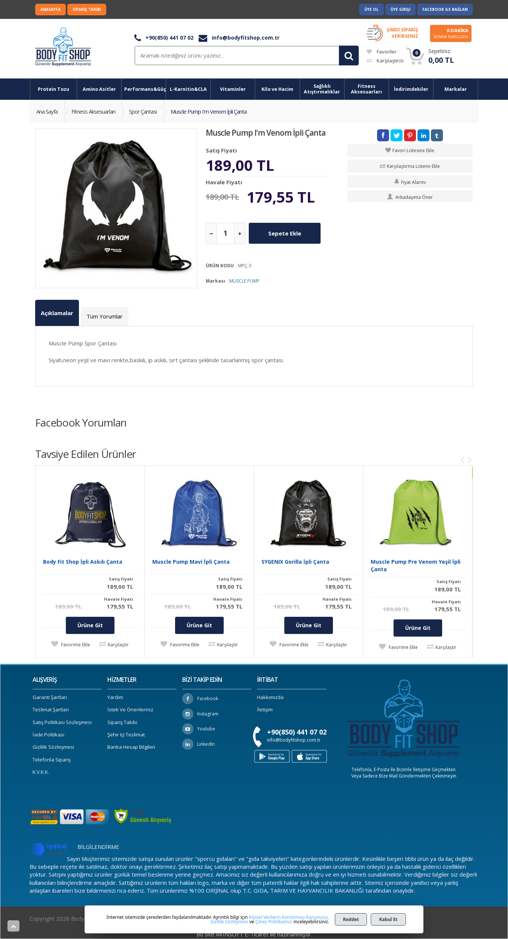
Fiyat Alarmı (410, 182)
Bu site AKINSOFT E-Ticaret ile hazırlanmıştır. (254, 934)
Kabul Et (388, 919)
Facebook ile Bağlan (445, 9)
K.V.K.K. (41, 772)
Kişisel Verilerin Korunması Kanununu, (289, 917)
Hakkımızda (270, 697)
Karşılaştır (385, 60)
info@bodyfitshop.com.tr (239, 37)
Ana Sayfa (47, 111)
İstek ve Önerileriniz (130, 709)
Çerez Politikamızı (273, 921)
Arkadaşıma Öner (410, 197)
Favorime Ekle (75, 644)
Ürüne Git (90, 625)
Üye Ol (371, 9)
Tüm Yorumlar (104, 316)
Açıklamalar (57, 313)
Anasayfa (50, 9)
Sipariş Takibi (87, 9)
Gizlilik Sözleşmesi (53, 746)
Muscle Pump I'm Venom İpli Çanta (209, 111)
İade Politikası (48, 734)
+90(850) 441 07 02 (163, 37)
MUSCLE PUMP (244, 281)
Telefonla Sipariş (52, 759)
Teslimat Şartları (51, 709)
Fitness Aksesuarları (93, 111)
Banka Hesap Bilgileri (131, 746)
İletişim (265, 709)
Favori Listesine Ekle (413, 150)
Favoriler (382, 51)
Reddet (351, 919)
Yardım (115, 697)
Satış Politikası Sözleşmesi (62, 722)
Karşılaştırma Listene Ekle (413, 166)
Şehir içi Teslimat (126, 734)
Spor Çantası (143, 111)
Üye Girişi (400, 9)
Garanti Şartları (50, 697)
